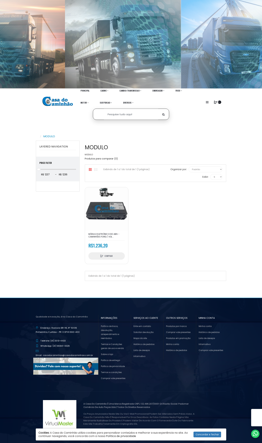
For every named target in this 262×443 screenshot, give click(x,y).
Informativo (139, 356)
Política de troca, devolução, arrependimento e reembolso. (110, 332)
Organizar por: (178, 169)
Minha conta (172, 344)
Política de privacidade (113, 366)
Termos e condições (111, 372)
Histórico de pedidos (144, 344)
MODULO (49, 136)
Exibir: (205, 177)
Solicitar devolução (144, 332)
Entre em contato (142, 326)
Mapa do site (140, 338)
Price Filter (45, 162)
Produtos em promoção (178, 338)
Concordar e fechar (207, 434)
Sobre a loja (107, 354)
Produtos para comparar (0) (101, 158)
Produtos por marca (176, 326)
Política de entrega (110, 360)
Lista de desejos (142, 350)
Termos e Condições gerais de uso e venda (112, 346)
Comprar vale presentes (113, 378)
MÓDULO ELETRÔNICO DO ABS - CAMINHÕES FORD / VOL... (104, 235)
